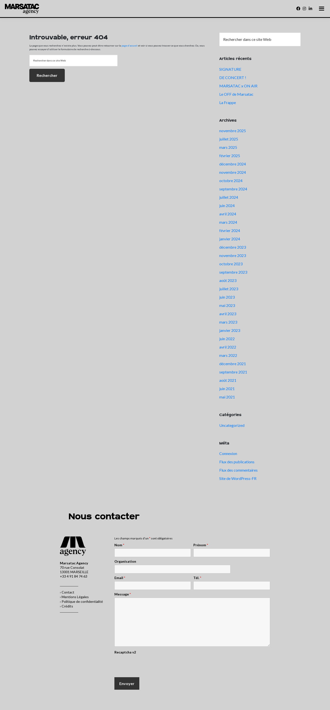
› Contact (67, 592)
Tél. (197, 578)
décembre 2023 (232, 247)
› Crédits (66, 606)
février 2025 (229, 155)
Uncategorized (231, 425)
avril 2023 (227, 313)
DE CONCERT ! (232, 77)
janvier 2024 (229, 238)
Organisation (125, 561)
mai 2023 (227, 305)
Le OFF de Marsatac (236, 94)
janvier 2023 (229, 330)
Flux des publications (236, 461)
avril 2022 (227, 347)
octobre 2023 (230, 263)
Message (122, 594)
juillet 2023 (228, 288)
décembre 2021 (232, 363)
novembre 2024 (232, 172)
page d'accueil (129, 45)
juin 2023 (227, 297)
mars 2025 (228, 147)
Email (119, 578)
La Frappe (227, 102)
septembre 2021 (233, 372)
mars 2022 (228, 355)
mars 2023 (228, 322)
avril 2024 (227, 213)
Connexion (228, 453)
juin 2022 (227, 338)
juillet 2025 (228, 139)
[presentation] (151, 665)
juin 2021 (227, 388)
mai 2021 (227, 397)
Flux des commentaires (238, 470)
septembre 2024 (233, 188)
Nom (119, 545)
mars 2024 (228, 222)
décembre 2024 (232, 164)
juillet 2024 (228, 197)
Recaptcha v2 (125, 652)
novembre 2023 (232, 255)
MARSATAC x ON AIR (238, 85)
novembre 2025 (232, 130)
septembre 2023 (233, 272)
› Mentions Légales (74, 597)
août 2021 (227, 380)
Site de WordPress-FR (237, 478)
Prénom (200, 545)
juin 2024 (227, 205)
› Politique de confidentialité (81, 601)
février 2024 (229, 230)
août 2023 (227, 280)
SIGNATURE (230, 69)
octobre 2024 (230, 180)
